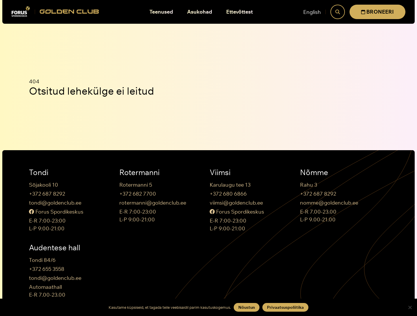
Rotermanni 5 (135, 184)
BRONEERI (377, 11)
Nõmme (314, 172)
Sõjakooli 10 (43, 184)
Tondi (38, 172)
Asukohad (199, 11)
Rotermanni (139, 172)
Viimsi (220, 172)
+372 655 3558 (46, 269)
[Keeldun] (410, 307)
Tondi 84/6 (42, 260)
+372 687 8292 (47, 193)
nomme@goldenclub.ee (329, 202)
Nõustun (246, 307)
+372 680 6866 (228, 193)
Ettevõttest (239, 11)
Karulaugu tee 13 (230, 184)
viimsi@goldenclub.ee (236, 202)
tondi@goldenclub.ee (55, 202)
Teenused (161, 11)
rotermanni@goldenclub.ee (152, 202)
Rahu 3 (308, 184)
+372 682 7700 (137, 193)
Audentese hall (54, 247)
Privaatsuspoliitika (285, 307)
